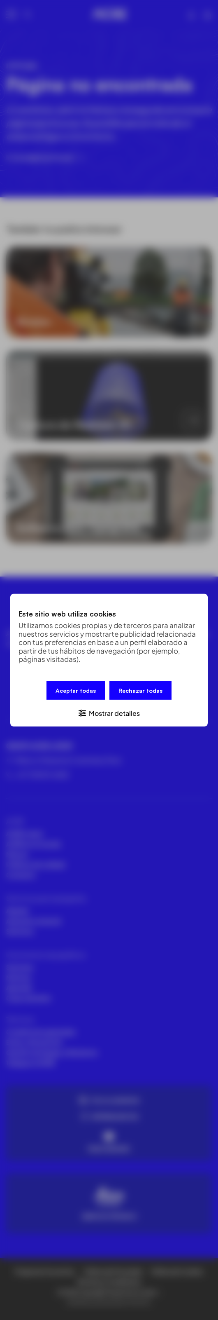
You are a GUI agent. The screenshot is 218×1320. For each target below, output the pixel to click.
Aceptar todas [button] (76, 690)
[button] (109, 711)
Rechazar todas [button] (140, 690)
